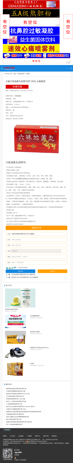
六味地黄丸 (17, 96)
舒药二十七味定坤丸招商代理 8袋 (16, 401)
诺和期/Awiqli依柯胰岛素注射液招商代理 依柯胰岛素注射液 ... (24, 411)
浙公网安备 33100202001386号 (37, 441)
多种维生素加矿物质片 (11, 309)
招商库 (5, 436)
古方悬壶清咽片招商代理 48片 (15, 396)
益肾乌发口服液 (35, 331)
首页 (15, 73)
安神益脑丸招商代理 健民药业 (15, 414)
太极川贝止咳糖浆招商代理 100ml (16, 409)
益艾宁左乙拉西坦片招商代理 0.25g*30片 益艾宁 (20, 406)
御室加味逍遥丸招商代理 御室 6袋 (16, 388)
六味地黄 (11, 162)
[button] (68, 68)
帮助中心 (37, 436)
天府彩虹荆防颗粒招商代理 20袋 (15, 391)
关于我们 (12, 436)
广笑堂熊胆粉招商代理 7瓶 (14, 404)
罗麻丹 (32, 363)
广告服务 (29, 436)
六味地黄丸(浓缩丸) (22, 178)
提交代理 (20, 271)
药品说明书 (21, 73)
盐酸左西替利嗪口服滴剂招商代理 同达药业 (19, 422)
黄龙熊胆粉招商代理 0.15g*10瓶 (15, 399)
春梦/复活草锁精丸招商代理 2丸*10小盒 (18, 393)
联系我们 (54, 436)
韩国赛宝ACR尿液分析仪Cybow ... (40, 347)
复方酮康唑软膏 (35, 316)
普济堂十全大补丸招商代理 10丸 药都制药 (24, 277)
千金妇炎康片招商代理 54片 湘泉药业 (23, 274)
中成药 (28, 73)
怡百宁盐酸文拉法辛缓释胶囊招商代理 (17, 416)
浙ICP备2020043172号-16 (18, 441)
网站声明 (46, 436)
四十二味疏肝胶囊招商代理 (14, 424)
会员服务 (21, 436)
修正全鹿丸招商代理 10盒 (13, 419)
